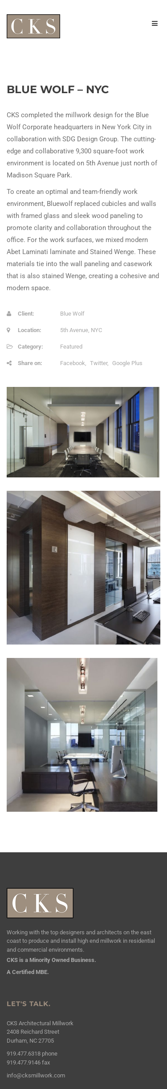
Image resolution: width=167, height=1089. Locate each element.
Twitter (98, 363)
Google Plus (127, 363)
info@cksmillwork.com (36, 1075)
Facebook (72, 363)
